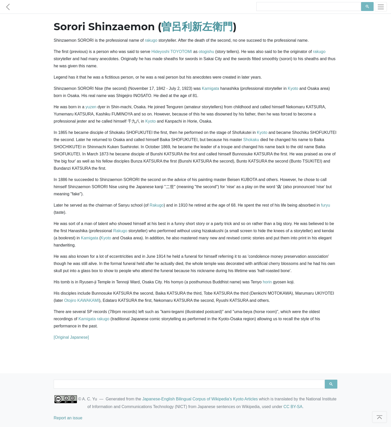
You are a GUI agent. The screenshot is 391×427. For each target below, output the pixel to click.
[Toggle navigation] (381, 7)
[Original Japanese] (71, 337)
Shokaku (251, 139)
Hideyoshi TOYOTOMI (171, 51)
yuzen (91, 107)
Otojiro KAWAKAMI (81, 300)
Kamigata (210, 88)
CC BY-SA (292, 406)
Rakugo (157, 205)
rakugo (151, 40)
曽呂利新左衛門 (197, 26)
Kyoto (293, 88)
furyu (325, 205)
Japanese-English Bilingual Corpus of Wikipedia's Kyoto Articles (200, 399)
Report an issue (68, 418)
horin (267, 282)
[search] (308, 6)
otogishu (206, 51)
